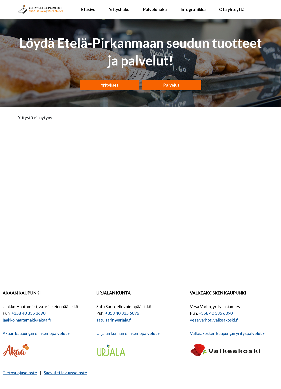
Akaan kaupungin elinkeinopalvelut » (36, 333)
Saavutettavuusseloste (65, 372)
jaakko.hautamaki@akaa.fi (27, 319)
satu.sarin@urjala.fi (113, 319)
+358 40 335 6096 (122, 313)
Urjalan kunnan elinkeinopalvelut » (128, 333)
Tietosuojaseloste (20, 372)
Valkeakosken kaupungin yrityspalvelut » (227, 333)
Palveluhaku (155, 9)
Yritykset (109, 84)
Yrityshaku (119, 9)
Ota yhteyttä (232, 9)
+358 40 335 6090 (216, 313)
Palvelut (171, 84)
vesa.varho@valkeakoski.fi (214, 319)
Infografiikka (193, 9)
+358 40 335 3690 (28, 313)
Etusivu (88, 9)
